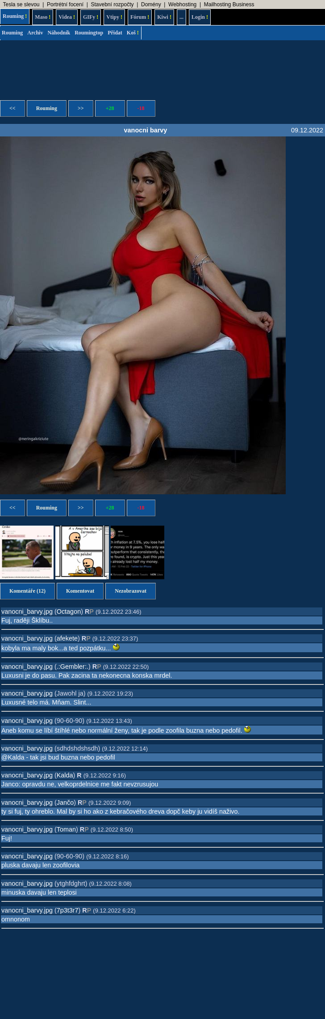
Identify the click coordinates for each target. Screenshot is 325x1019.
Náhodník (58, 33)
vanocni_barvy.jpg (27, 611)
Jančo (65, 802)
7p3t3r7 (68, 910)
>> (81, 108)
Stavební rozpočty (112, 4)
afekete (67, 638)
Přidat (115, 33)
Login (200, 17)
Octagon (69, 611)
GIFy (90, 17)
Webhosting (182, 4)
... (181, 17)
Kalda (65, 775)
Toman (66, 829)
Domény (151, 4)
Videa (66, 17)
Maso (42, 17)
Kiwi (164, 17)
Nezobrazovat (130, 591)
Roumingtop (89, 33)
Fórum (139, 17)
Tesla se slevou (21, 4)
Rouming (15, 16)
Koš (133, 33)
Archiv (35, 33)
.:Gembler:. (72, 666)
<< (12, 108)
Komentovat (80, 591)
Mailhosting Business (229, 4)
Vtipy (114, 17)
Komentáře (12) (27, 591)
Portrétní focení (65, 4)
